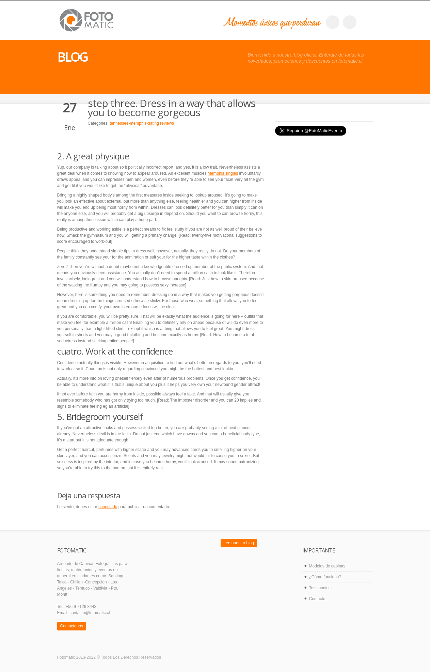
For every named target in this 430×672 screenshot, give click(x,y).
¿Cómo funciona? (325, 577)
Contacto (317, 598)
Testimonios (320, 587)
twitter (349, 22)
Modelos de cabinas (327, 566)
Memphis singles (223, 173)
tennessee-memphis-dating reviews (142, 123)
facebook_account (332, 22)
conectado (107, 506)
